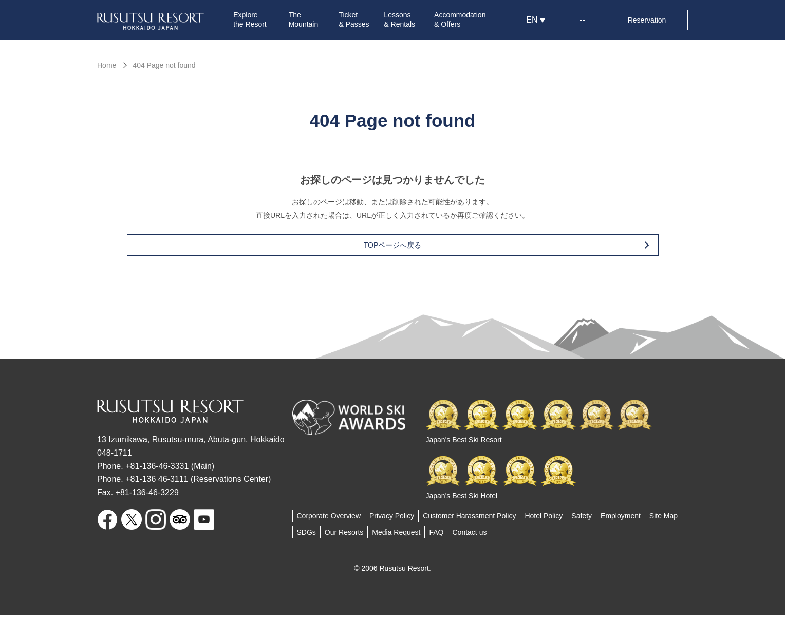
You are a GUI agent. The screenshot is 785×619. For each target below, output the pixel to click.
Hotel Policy (544, 520)
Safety (581, 520)
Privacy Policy (391, 520)
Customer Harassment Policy (469, 520)
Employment (621, 520)
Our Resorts (344, 536)
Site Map (663, 520)
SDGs (306, 536)
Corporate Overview (329, 520)
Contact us (470, 536)
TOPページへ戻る (409, 249)
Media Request (396, 536)
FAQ (436, 536)
